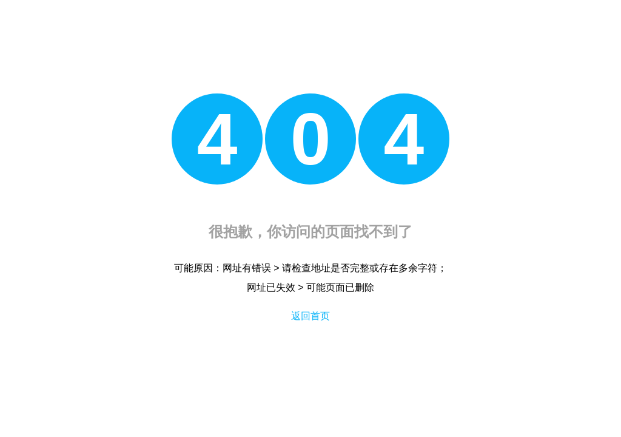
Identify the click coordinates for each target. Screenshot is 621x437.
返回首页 (310, 316)
